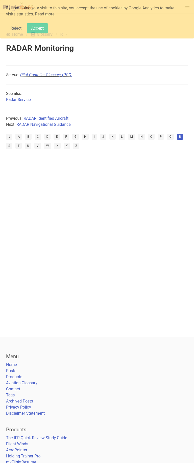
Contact (13, 389)
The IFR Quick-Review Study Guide (36, 437)
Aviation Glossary (21, 382)
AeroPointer (16, 450)
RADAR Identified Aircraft (45, 118)
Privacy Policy (18, 407)
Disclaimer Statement (25, 413)
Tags (10, 395)
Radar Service (18, 99)
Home (11, 364)
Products (14, 376)
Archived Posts (19, 401)
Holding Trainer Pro (23, 456)
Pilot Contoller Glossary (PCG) (46, 74)
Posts (11, 370)
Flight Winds (17, 443)
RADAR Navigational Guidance (43, 124)
